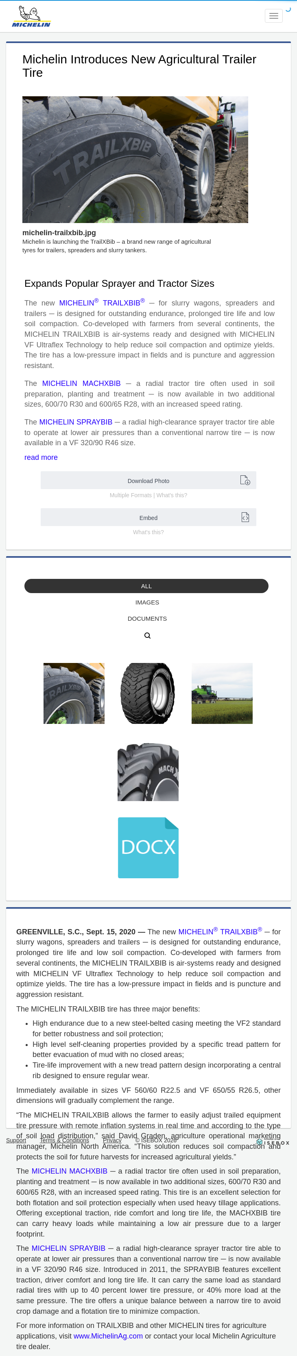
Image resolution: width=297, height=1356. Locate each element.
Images (147, 602)
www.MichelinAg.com (108, 1336)
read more (41, 457)
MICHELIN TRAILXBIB (102, 303)
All (146, 586)
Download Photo (189, 480)
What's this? (148, 532)
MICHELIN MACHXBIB (81, 383)
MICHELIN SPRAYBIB (75, 422)
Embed (195, 517)
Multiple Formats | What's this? (149, 495)
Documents (147, 618)
